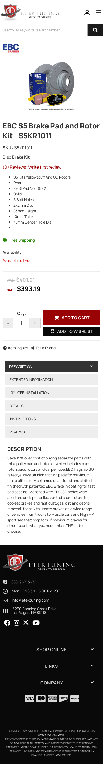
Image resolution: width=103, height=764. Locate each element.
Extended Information (31, 379)
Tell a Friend (46, 347)
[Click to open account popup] (87, 12)
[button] (51, 30)
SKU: (8, 148)
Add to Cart (76, 318)
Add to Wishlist (75, 331)
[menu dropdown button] (98, 12)
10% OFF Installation (29, 392)
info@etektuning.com (30, 600)
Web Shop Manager (51, 735)
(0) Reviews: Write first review (32, 167)
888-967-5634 (23, 581)
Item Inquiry (18, 347)
